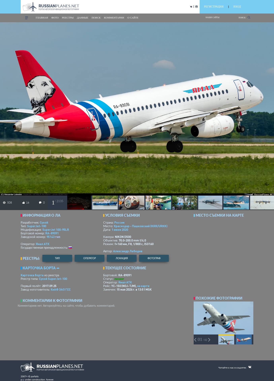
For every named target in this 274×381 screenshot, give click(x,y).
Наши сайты (213, 17)
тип (57, 236)
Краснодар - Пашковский (140, 226)
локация (122, 258)
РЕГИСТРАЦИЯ (213, 6)
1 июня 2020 (120, 229)
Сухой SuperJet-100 (53, 278)
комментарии (114, 17)
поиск (96, 17)
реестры (68, 17)
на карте (143, 286)
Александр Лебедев (127, 251)
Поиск (244, 17)
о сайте (132, 17)
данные (82, 17)
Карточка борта (32, 275)
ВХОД (237, 6)
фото (55, 17)
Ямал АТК (42, 244)
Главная (42, 17)
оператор (89, 258)
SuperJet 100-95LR (55, 229)
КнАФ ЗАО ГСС (61, 289)
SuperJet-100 (36, 226)
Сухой (44, 222)
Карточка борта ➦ (41, 268)
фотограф (154, 258)
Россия (119, 222)
